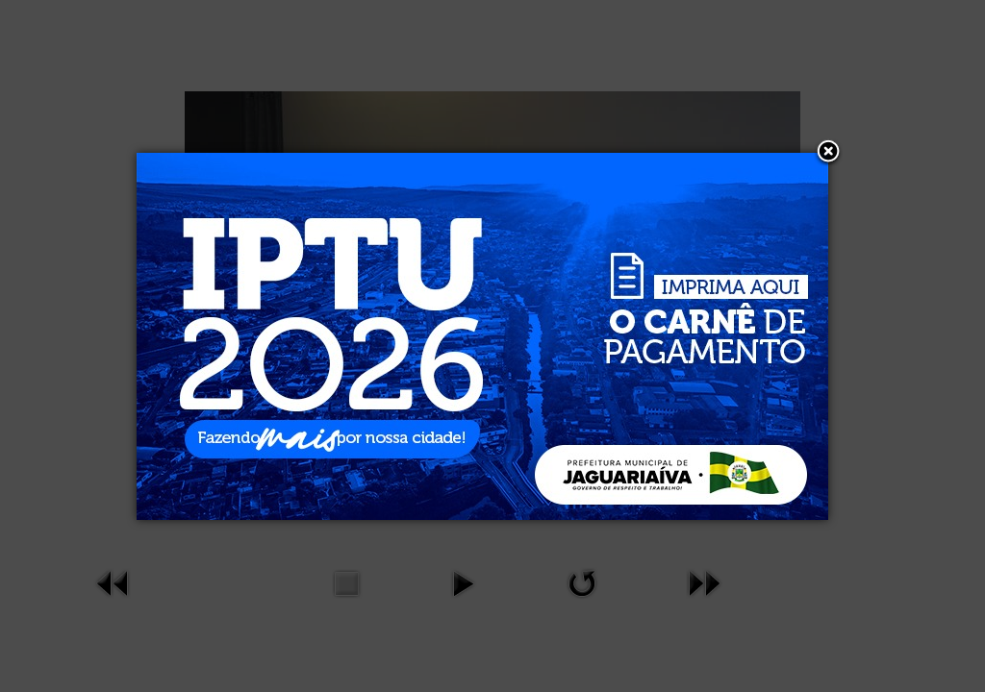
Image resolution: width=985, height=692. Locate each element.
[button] (828, 152)
